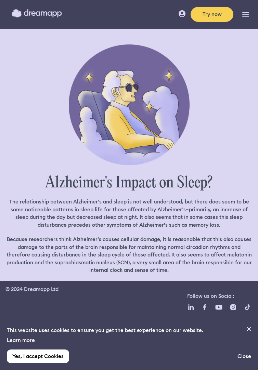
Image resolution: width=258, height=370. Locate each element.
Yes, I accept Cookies (38, 356)
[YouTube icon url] (219, 307)
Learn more (21, 340)
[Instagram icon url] (233, 307)
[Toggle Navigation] (246, 14)
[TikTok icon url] (247, 307)
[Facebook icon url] (204, 307)
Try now (212, 14)
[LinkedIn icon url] (191, 307)
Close (244, 356)
